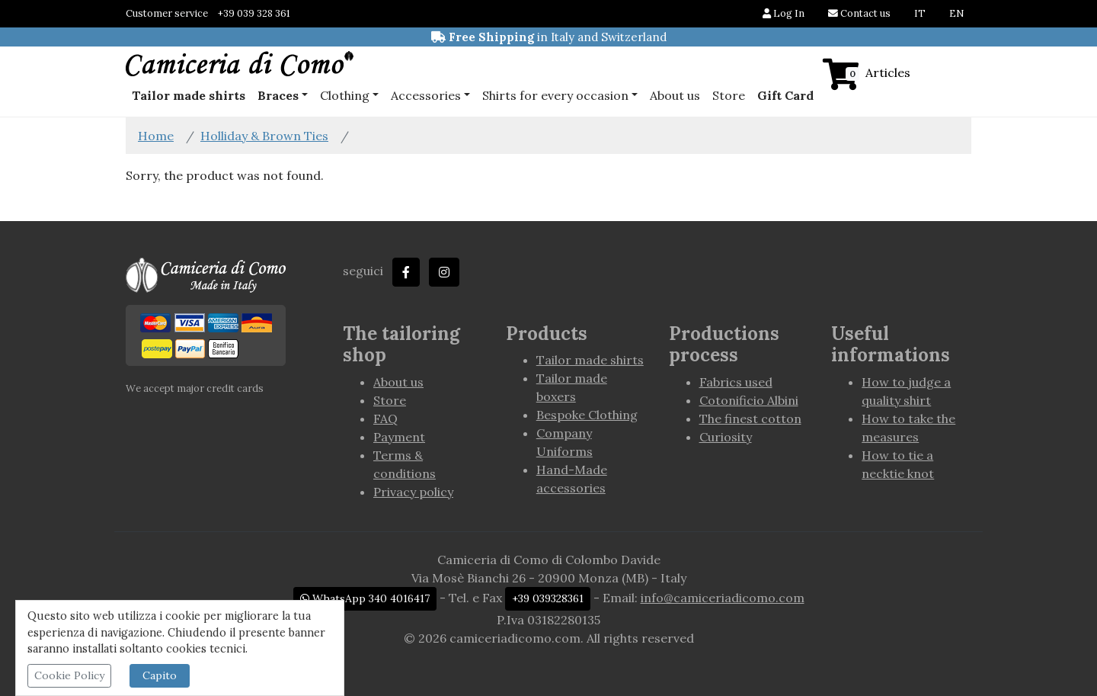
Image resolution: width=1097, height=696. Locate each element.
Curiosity (725, 436)
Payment (399, 436)
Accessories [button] (426, 95)
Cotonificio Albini (748, 400)
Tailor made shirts (590, 359)
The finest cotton (750, 418)
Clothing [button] (344, 95)
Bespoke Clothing (587, 414)
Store (728, 95)
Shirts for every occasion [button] (555, 95)
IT (920, 13)
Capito (159, 675)
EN (956, 13)
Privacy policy (413, 491)
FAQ (385, 418)
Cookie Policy (69, 675)
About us (675, 95)
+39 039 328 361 (254, 13)
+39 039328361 (548, 598)
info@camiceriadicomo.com (722, 597)
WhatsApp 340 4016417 (365, 598)
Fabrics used (735, 382)
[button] (282, 95)
